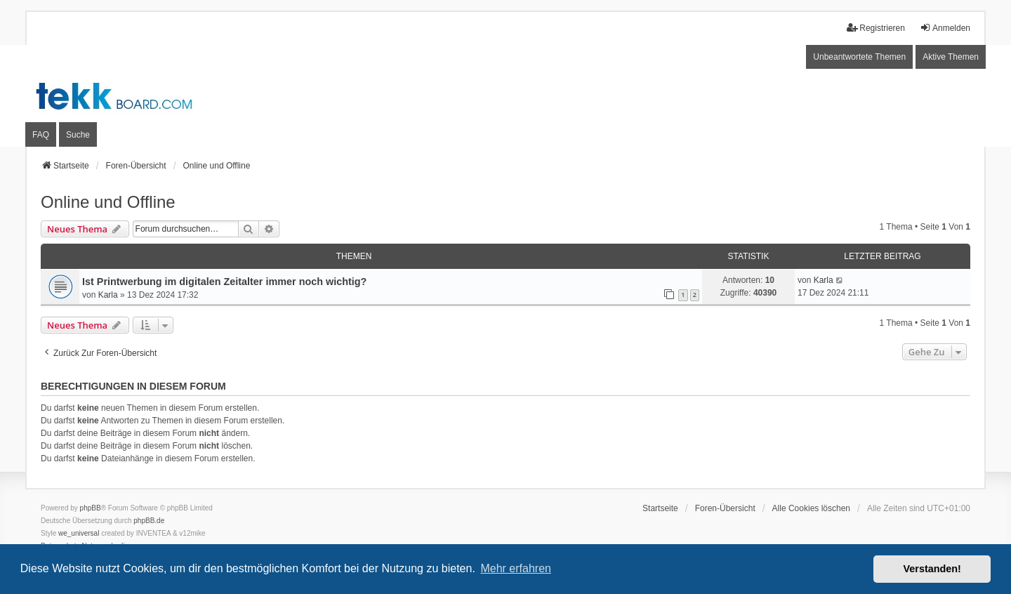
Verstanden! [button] (932, 568)
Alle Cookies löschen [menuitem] (811, 508)
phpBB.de (148, 520)
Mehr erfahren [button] (515, 568)
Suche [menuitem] (78, 135)
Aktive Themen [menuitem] (951, 57)
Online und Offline (108, 201)
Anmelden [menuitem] (945, 27)
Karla (108, 295)
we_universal (78, 533)
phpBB (90, 508)
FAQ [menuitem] (40, 135)
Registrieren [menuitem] (876, 27)
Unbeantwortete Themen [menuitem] (859, 57)
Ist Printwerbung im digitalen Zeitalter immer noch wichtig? (224, 281)
